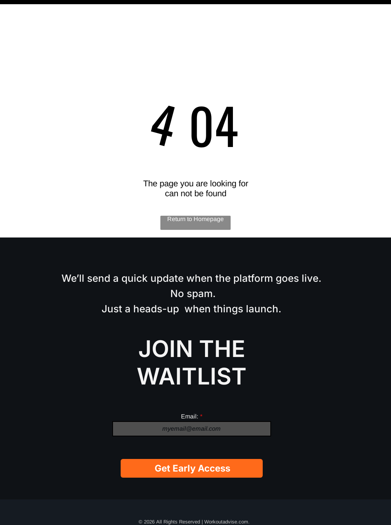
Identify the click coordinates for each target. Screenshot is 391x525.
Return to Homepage (195, 200)
